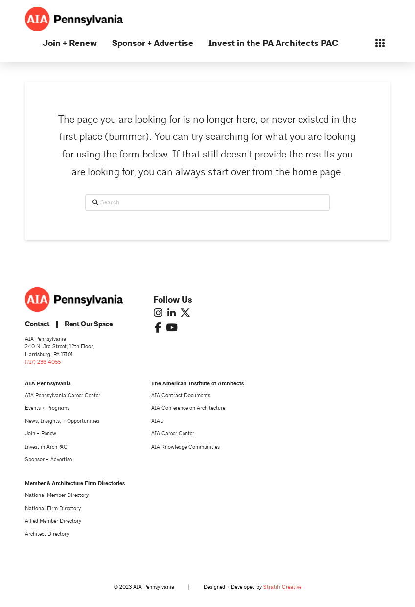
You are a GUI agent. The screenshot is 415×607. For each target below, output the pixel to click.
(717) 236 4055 (43, 362)
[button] (379, 43)
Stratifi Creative (282, 587)
